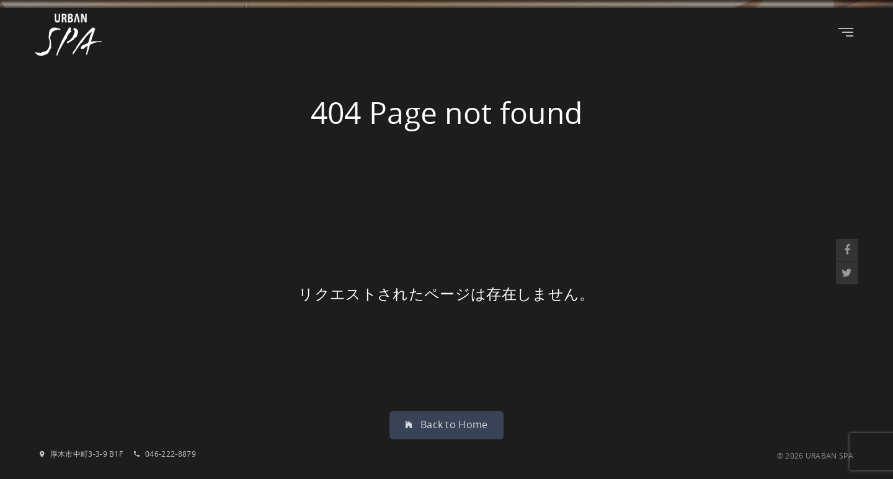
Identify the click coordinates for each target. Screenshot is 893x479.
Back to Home (446, 424)
